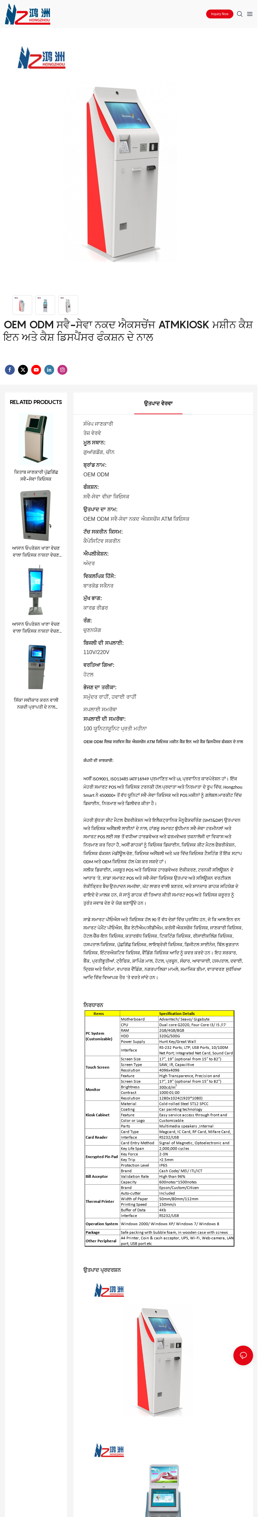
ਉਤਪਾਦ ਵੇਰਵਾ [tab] (158, 403)
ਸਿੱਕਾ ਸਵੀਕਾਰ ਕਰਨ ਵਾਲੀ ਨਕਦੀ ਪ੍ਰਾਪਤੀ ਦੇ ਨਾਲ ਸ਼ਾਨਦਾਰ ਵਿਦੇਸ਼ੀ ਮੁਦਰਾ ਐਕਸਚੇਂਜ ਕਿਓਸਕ (36, 703)
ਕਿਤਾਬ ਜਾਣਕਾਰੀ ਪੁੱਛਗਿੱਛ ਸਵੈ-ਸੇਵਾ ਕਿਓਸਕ (36, 475)
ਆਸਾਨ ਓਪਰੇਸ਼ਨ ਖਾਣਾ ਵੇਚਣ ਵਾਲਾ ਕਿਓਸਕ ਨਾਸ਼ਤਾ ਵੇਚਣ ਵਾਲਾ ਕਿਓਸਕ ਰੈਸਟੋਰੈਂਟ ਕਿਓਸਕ (36, 627)
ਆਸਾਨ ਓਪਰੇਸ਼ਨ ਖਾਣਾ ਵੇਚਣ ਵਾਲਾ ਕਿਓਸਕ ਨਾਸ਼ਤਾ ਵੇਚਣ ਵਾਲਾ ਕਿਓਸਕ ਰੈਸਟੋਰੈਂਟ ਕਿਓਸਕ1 (36, 551)
